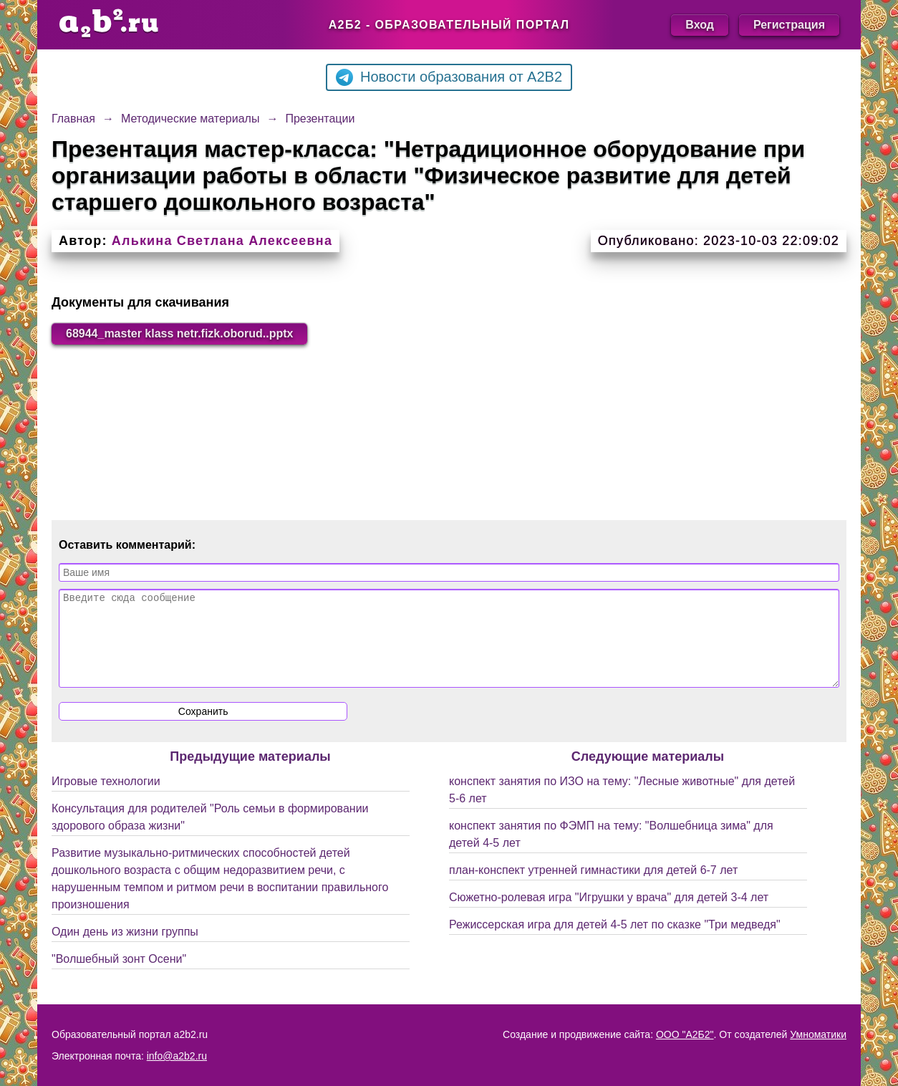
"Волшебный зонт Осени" (119, 976)
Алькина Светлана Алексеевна (222, 241)
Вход (699, 25)
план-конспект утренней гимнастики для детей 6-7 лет (593, 887)
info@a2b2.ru (177, 1056)
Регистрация (789, 25)
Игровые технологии (106, 798)
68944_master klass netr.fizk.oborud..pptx (179, 333)
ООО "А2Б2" (685, 1034)
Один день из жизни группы (125, 949)
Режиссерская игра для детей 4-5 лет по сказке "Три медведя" (615, 942)
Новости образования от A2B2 (449, 77)
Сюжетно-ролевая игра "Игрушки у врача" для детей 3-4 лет (608, 914)
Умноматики (818, 1034)
